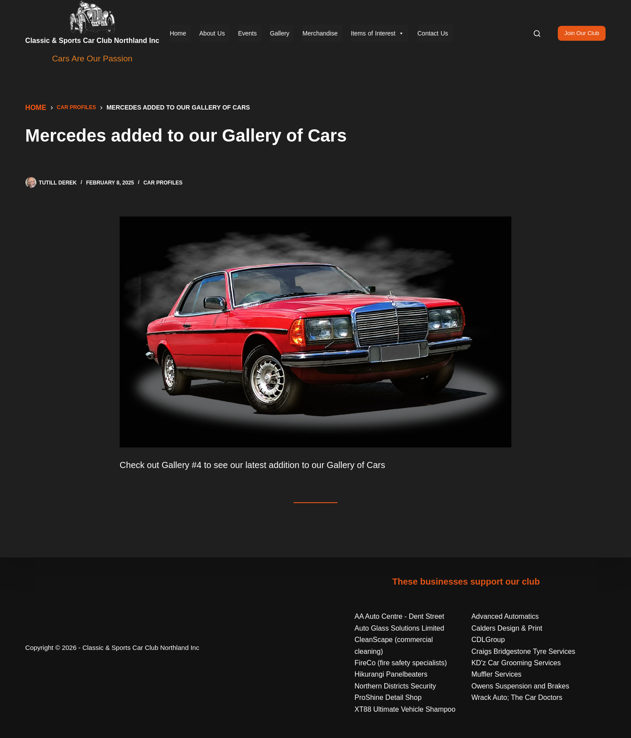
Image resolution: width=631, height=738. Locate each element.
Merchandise (319, 33)
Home (178, 33)
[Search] (537, 33)
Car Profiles (162, 183)
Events (247, 33)
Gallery (279, 33)
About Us (212, 33)
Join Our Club (581, 33)
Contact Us (432, 33)
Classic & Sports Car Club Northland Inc (92, 40)
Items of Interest (377, 33)
